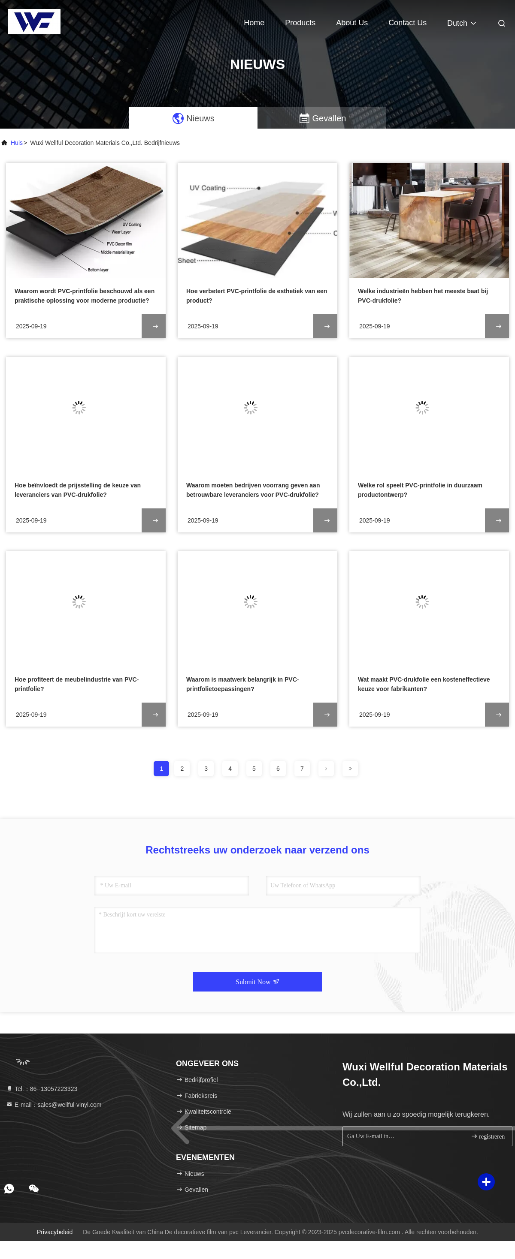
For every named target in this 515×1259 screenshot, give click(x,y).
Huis (17, 142)
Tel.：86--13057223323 (41, 1088)
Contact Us (407, 22)
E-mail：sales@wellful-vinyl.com (53, 1104)
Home (254, 22)
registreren (488, 1136)
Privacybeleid (55, 1232)
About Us (352, 22)
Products (300, 22)
